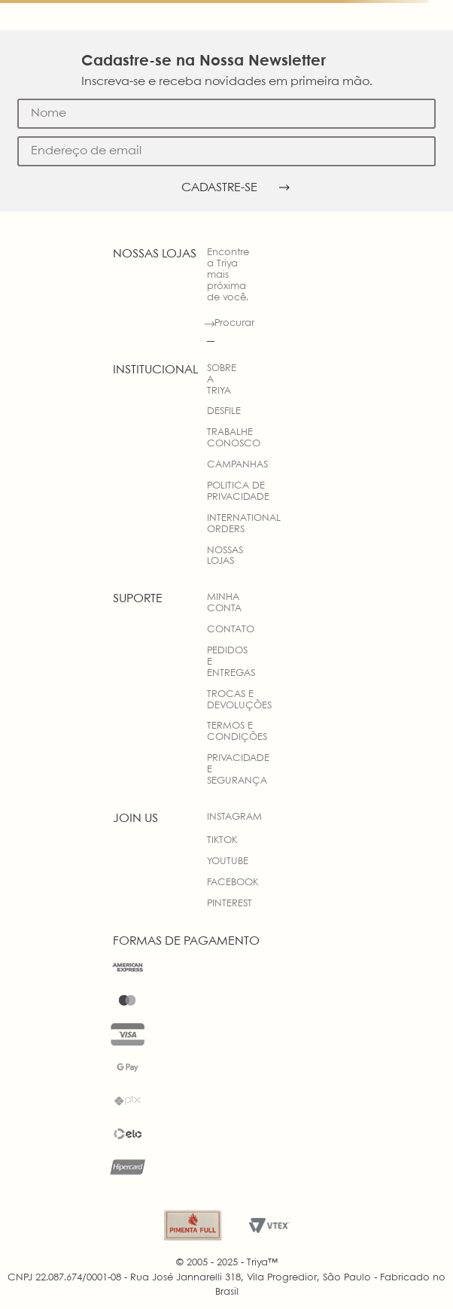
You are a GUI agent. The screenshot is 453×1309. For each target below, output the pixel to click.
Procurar (234, 323)
